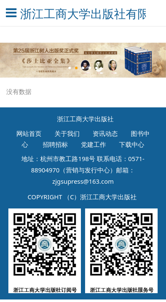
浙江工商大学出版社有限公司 (83, 13)
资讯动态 (105, 133)
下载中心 (131, 144)
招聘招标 (54, 144)
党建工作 (93, 144)
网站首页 (29, 133)
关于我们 (67, 133)
